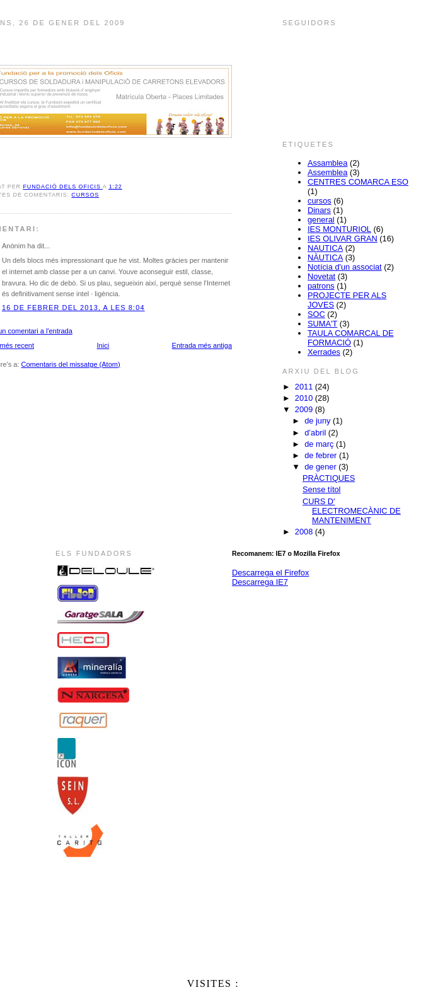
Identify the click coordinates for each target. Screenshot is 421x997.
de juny (318, 420)
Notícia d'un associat (345, 267)
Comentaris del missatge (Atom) (70, 364)
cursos (85, 195)
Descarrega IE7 (260, 582)
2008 (305, 531)
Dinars (319, 210)
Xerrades (324, 352)
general (321, 219)
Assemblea (327, 172)
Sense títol (321, 489)
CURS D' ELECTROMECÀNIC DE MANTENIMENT (352, 511)
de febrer (321, 455)
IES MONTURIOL (339, 229)
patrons (321, 286)
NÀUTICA (325, 257)
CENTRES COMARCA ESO (358, 182)
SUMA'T (322, 323)
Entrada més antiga (202, 345)
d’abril (316, 432)
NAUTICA (325, 248)
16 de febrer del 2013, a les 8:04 (73, 307)
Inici (103, 345)
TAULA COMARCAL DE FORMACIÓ (351, 337)
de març (320, 444)
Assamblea (327, 163)
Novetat (321, 276)
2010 (305, 398)
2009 (305, 409)
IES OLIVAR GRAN (343, 238)
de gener (321, 466)
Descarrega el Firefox (270, 572)
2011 (305, 386)
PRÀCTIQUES (329, 478)
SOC (316, 314)
